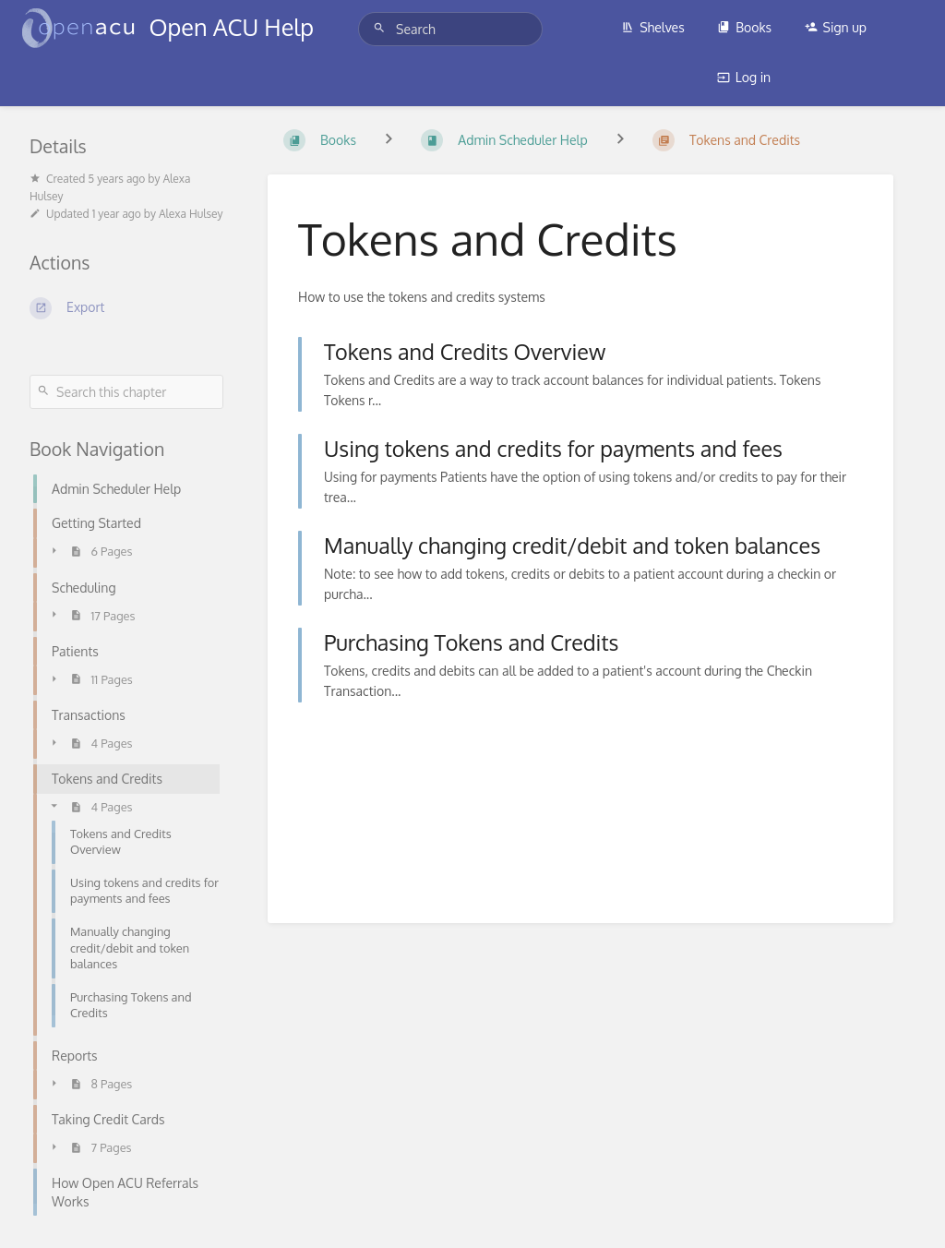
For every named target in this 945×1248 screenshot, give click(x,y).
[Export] (126, 308)
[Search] (382, 28)
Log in (744, 77)
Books (744, 27)
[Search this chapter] (126, 392)
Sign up (836, 27)
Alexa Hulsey (191, 214)
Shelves (653, 27)
